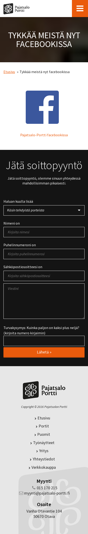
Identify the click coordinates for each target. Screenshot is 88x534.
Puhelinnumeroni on (19, 245)
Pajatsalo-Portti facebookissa (44, 135)
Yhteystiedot (42, 459)
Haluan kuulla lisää (18, 201)
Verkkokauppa (42, 467)
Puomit (42, 434)
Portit (42, 426)
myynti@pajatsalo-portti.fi (47, 493)
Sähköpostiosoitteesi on (22, 266)
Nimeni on (11, 223)
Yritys (42, 450)
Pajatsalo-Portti (16, 8)
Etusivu (9, 71)
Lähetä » (44, 352)
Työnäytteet (42, 442)
